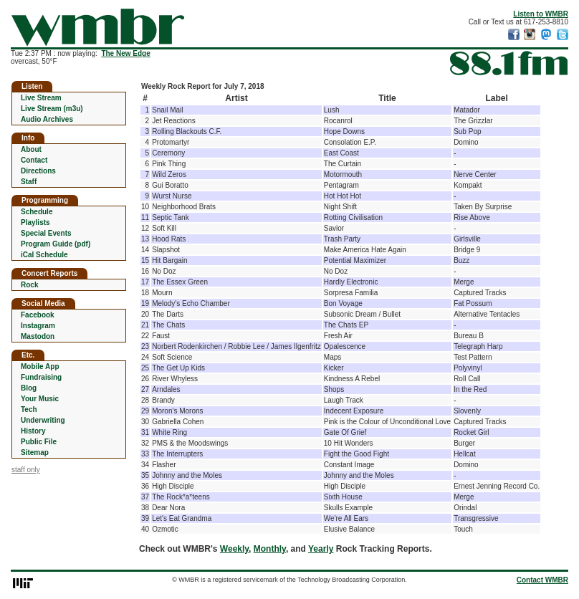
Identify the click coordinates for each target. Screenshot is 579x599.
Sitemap (35, 452)
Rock (29, 285)
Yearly (320, 549)
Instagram (38, 326)
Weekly (234, 549)
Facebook (37, 315)
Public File (39, 442)
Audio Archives (47, 119)
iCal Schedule (44, 255)
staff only (25, 470)
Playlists (35, 222)
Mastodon (37, 336)
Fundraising (41, 377)
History (33, 431)
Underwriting (43, 420)
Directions (38, 171)
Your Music (40, 399)
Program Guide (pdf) (55, 244)
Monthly (270, 549)
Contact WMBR (542, 580)
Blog (29, 388)
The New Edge (125, 53)
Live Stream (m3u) (52, 108)
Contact (34, 160)
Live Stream (41, 98)
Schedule (36, 212)
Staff (29, 182)
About (31, 149)
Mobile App (40, 366)
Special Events (46, 233)
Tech (29, 409)
